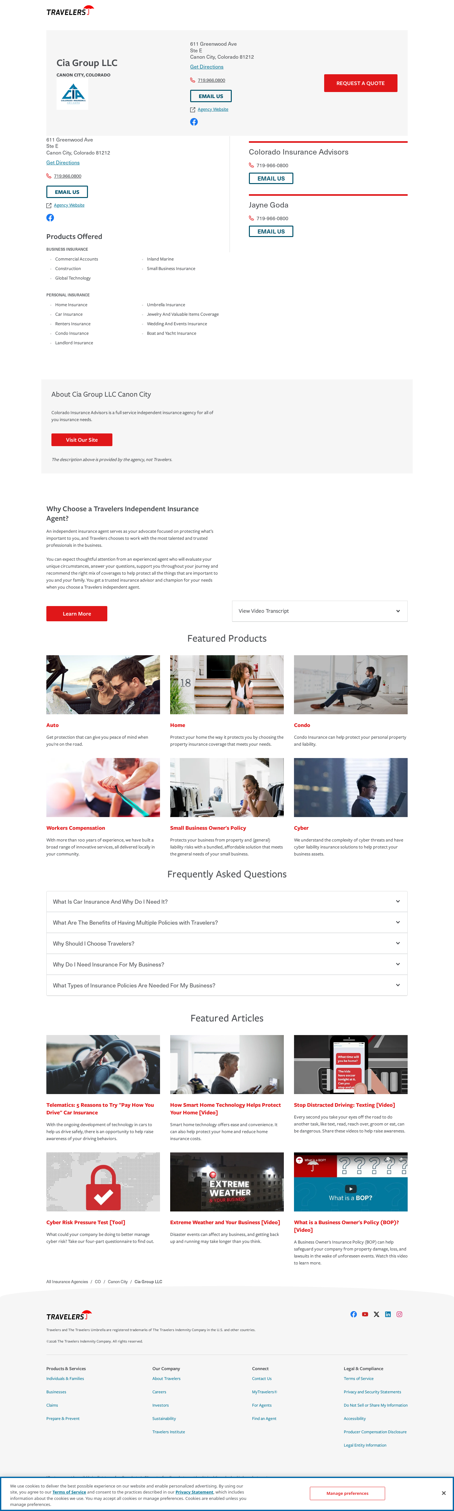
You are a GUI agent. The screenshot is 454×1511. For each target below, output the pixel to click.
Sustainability (164, 1418)
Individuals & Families (65, 1378)
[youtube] (367, 1314)
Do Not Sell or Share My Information (376, 1405)
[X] (379, 1314)
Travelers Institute (168, 1432)
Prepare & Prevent (63, 1418)
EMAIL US (211, 96)
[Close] (444, 1493)
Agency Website (209, 109)
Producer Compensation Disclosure (375, 1432)
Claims (52, 1405)
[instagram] (402, 1314)
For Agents (262, 1405)
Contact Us (262, 1378)
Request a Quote (361, 83)
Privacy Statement (194, 1492)
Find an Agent (264, 1418)
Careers (159, 1392)
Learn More (77, 613)
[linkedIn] (390, 1314)
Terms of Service (359, 1378)
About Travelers (166, 1378)
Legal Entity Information (365, 1445)
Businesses (56, 1392)
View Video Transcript (320, 611)
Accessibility (355, 1418)
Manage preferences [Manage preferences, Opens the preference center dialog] (347, 1493)
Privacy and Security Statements (372, 1392)
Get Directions (207, 66)
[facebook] (356, 1314)
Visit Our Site (82, 439)
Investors (160, 1405)
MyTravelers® (264, 1392)
